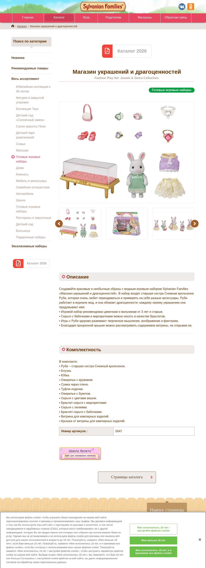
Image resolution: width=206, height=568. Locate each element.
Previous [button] (59, 223)
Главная (28, 17)
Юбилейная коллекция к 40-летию (33, 89)
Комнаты (22, 174)
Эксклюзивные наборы (29, 246)
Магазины (145, 17)
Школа (20, 200)
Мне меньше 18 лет (154, 544)
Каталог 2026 (36, 263)
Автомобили (24, 193)
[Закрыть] (200, 543)
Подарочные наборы (30, 237)
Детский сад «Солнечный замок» (30, 118)
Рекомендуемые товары (29, 68)
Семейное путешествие (33, 187)
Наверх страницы (167, 509)
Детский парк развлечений (25, 135)
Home (12, 26)
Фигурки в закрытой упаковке (30, 100)
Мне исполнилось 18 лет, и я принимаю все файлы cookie (153, 556)
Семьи (20, 144)
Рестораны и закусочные (33, 217)
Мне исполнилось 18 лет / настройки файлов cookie (153, 533)
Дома (20, 168)
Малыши (22, 150)
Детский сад (24, 224)
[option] (127, 148)
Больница (23, 230)
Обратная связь (176, 17)
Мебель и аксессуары (31, 180)
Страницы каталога (126, 477)
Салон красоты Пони (31, 126)
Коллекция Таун (27, 108)
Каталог (59, 17)
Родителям (113, 17)
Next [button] (195, 223)
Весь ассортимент (25, 78)
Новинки (18, 57)
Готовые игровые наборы (28, 159)
